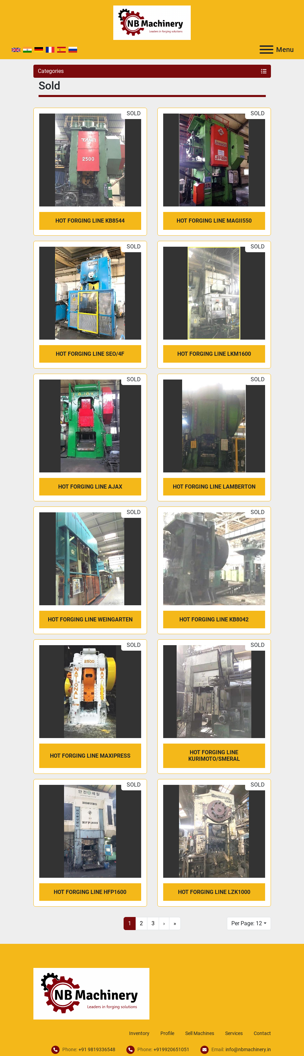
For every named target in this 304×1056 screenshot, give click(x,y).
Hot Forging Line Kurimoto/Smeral (214, 755)
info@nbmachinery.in (248, 1049)
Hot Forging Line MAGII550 (214, 220)
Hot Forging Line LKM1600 (214, 354)
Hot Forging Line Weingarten (90, 619)
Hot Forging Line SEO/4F (90, 354)
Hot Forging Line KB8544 (90, 220)
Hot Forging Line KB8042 (214, 619)
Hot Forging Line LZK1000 (214, 892)
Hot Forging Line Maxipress (90, 756)
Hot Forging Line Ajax (90, 486)
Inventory (139, 1033)
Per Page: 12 (246, 923)
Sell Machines (199, 1033)
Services (234, 1033)
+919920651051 (171, 1049)
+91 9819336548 (96, 1049)
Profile (167, 1033)
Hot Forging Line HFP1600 (90, 892)
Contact (262, 1033)
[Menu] (266, 49)
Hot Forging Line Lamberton (214, 486)
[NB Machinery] (91, 993)
